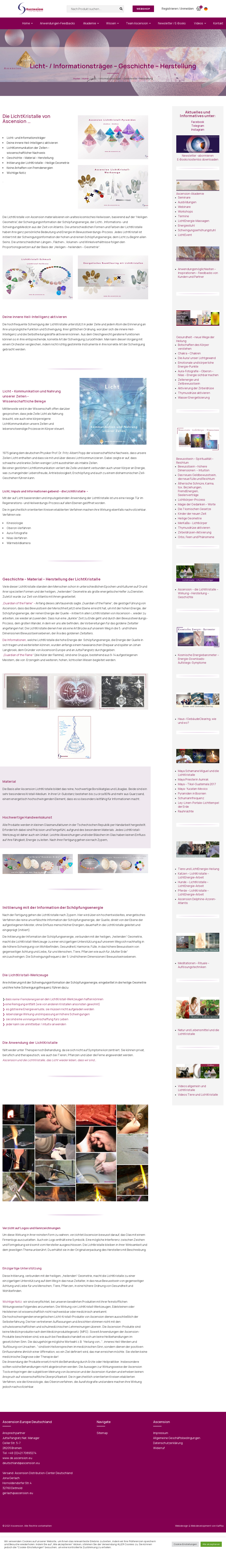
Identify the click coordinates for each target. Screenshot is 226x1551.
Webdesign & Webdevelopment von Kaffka (199, 1525)
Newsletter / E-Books (172, 23)
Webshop (143, 9)
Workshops (185, 211)
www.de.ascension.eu (17, 1458)
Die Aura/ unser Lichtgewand (197, 358)
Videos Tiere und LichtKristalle (198, 1095)
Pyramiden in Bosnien (192, 793)
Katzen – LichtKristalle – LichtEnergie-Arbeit (193, 875)
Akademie (89, 23)
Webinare (184, 207)
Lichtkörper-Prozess (191, 500)
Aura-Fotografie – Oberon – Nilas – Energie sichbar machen (198, 373)
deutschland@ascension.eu (21, 1463)
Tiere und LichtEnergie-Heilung (198, 869)
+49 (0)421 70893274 (22, 1453)
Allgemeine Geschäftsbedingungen (176, 1438)
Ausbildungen (187, 202)
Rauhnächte (186, 811)
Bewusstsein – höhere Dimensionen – (192, 468)
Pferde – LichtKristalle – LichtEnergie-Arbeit (193, 892)
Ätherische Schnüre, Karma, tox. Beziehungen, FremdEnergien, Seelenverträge (196, 489)
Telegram (197, 126)
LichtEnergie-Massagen (193, 221)
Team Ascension (137, 23)
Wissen (111, 23)
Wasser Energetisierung (194, 397)
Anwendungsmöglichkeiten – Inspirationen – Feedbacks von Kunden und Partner (198, 273)
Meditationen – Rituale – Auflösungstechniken (193, 965)
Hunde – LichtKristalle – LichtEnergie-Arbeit (193, 884)
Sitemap (102, 1433)
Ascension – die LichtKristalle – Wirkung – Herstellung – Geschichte (198, 593)
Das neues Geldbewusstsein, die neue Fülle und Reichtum (197, 477)
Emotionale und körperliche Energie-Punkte (196, 364)
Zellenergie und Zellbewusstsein (189, 381)
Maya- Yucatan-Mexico (193, 789)
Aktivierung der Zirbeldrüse (196, 388)
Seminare (184, 197)
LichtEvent (185, 235)
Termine (183, 216)
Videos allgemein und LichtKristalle (192, 1088)
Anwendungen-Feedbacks (57, 23)
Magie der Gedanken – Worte (197, 504)
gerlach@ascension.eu (18, 1493)
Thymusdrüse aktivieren (194, 393)
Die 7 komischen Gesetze (194, 509)
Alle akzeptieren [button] (211, 1544)
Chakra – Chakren (189, 353)
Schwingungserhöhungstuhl (197, 230)
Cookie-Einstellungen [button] (185, 1544)
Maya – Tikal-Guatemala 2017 (197, 784)
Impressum (160, 1433)
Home (26, 23)
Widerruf (159, 1448)
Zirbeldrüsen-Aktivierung (194, 532)
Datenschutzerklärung (168, 1443)
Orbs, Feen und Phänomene (196, 537)
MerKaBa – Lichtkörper (192, 523)
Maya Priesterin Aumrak (193, 779)
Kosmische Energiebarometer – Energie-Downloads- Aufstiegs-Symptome (198, 659)
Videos (198, 23)
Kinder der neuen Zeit (192, 514)
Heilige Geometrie (190, 518)
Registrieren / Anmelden (178, 9)
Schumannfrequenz (191, 798)
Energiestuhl (186, 225)
